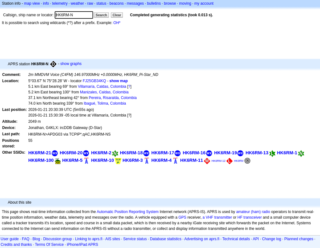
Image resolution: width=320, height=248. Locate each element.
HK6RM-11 (191, 160)
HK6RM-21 (39, 152)
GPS (182, 217)
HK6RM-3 (132, 160)
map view (32, 3)
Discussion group (57, 239)
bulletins (154, 3)
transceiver (252, 217)
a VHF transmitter (217, 217)
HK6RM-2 (101, 152)
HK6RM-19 (225, 152)
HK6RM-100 (40, 160)
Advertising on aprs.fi (201, 239)
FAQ (25, 239)
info (46, 3)
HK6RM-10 (102, 160)
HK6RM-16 (194, 152)
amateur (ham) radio (253, 212)
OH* (117, 23)
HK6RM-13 (257, 152)
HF (240, 217)
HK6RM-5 (72, 160)
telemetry (60, 3)
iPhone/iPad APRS (82, 244)
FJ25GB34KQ (94, 81)
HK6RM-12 (219, 160)
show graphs (71, 64)
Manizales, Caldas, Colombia (104, 92)
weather (77, 3)
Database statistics (166, 239)
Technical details (236, 239)
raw (90, 3)
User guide (10, 239)
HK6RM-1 (287, 152)
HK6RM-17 (162, 152)
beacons (116, 3)
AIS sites (112, 239)
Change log (271, 239)
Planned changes (298, 239)
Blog (36, 239)
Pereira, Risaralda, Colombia (113, 98)
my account (203, 3)
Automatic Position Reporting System (127, 212)
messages (135, 3)
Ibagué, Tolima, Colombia (105, 103)
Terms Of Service (49, 244)
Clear (116, 15)
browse (170, 3)
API (256, 239)
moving (185, 3)
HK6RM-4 (161, 160)
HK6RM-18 (131, 152)
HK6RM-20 (71, 152)
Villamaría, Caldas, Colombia (102, 86)
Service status (135, 239)
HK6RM (238, 160)
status (101, 3)
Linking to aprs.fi (88, 239)
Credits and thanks (16, 244)
